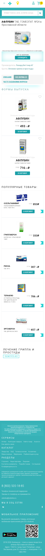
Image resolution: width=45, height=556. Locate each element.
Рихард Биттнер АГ (24, 65)
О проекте (5, 461)
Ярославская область (18, 3)
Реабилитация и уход (31, 454)
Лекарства (5, 451)
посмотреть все (11, 356)
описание (7, 77)
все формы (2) (21, 77)
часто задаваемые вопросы (15, 82)
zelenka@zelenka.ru (9, 498)
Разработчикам (24, 464)
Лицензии (26, 461)
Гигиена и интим (21, 451)
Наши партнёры (15, 461)
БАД (12, 451)
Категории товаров (15, 441)
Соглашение (36, 464)
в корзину (22, 132)
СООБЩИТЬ (22, 58)
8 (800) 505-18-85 (13, 486)
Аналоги (37, 441)
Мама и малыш (7, 454)
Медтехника (18, 454)
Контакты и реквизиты (9, 464)
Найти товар (27, 441)
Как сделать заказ (8, 444)
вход (33, 3)
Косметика (32, 451)
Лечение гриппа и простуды (20, 69)
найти (40, 13)
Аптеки (4, 441)
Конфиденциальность (9, 466)
